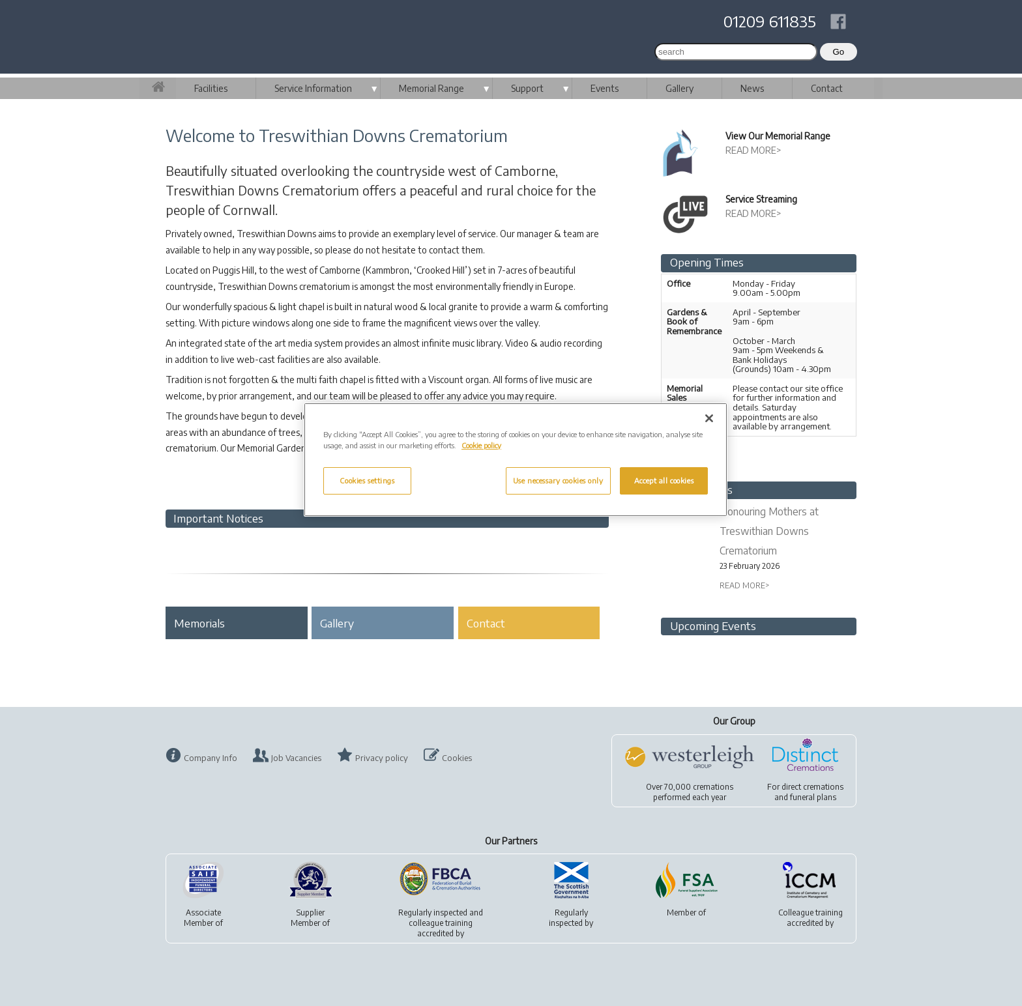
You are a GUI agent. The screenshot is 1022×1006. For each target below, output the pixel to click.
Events (605, 88)
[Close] (709, 418)
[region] (515, 460)
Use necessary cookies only (558, 480)
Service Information (313, 88)
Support (527, 88)
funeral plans (813, 797)
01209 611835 (769, 21)
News (752, 88)
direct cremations (812, 787)
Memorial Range (431, 88)
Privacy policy (381, 758)
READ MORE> (753, 150)
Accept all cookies (664, 480)
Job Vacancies (296, 758)
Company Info (210, 758)
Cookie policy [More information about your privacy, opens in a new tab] (481, 445)
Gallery (679, 88)
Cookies (457, 758)
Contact (827, 88)
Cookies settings (367, 480)
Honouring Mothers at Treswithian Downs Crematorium (769, 531)
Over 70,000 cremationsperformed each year (689, 792)
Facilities (210, 88)
